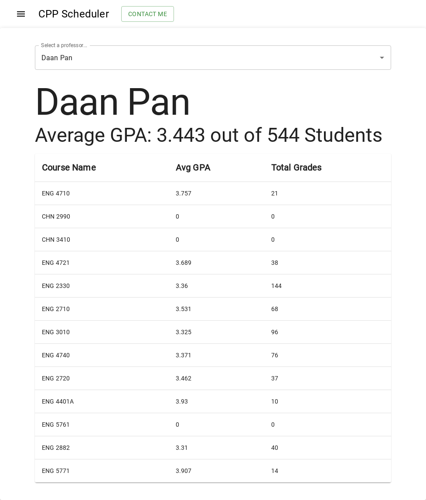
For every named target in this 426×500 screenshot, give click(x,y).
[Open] (382, 57)
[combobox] (201, 57)
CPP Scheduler (73, 14)
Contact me (148, 14)
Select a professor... (64, 45)
